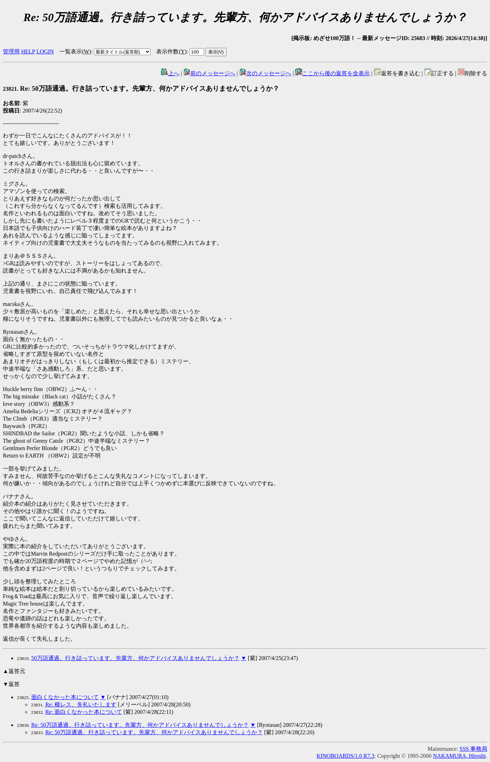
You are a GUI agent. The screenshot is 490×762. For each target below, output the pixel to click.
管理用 (11, 52)
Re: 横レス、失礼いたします (80, 704)
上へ (170, 73)
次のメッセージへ (265, 73)
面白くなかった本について (65, 697)
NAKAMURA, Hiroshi (459, 756)
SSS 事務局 (473, 749)
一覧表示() (75, 52)
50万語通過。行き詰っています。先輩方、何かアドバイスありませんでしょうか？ (135, 658)
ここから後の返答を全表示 (332, 73)
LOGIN (45, 52)
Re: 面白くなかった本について (83, 712)
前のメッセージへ (209, 73)
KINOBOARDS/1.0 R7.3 (345, 756)
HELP (28, 52)
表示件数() (171, 52)
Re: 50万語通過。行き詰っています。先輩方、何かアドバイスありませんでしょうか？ (141, 88)
